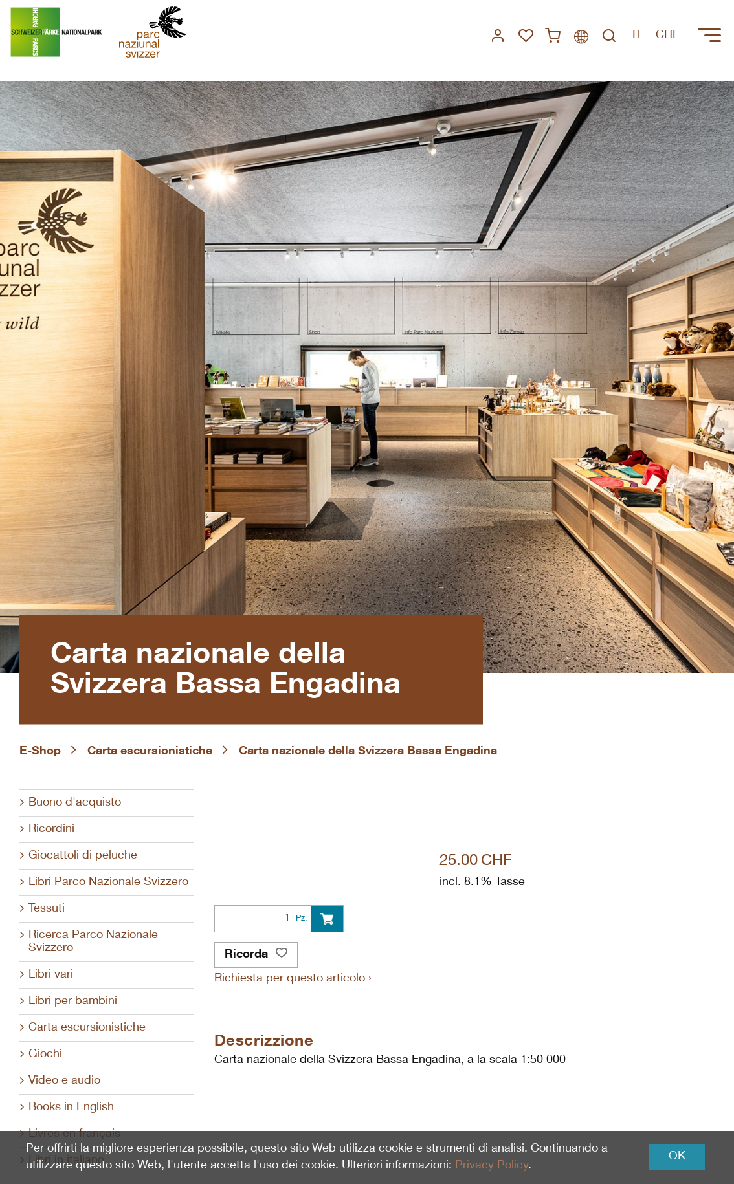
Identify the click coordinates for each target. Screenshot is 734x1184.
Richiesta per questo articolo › (293, 979)
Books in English (71, 1107)
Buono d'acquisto (74, 803)
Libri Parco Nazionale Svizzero (108, 882)
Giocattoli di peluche (82, 856)
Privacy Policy (491, 1166)
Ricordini (51, 829)
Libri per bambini (72, 1001)
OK (677, 1157)
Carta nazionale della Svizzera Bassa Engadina (368, 752)
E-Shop (40, 752)
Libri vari (50, 975)
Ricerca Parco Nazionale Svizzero (93, 942)
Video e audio (64, 1081)
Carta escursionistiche (149, 752)
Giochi (45, 1054)
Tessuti (46, 909)
